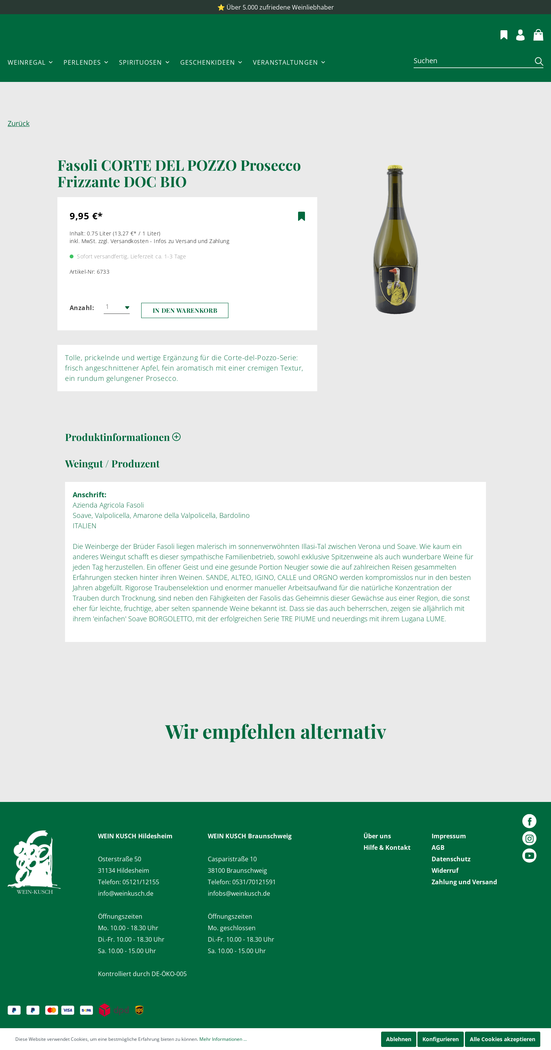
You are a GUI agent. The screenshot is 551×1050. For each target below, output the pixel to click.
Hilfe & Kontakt (387, 847)
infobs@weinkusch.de (239, 893)
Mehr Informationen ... (223, 1039)
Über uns (377, 836)
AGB (438, 847)
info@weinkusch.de (125, 893)
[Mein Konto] (516, 45)
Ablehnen (398, 1039)
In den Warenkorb (185, 333)
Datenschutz (451, 859)
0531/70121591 (254, 882)
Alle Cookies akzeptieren (502, 1039)
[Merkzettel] (499, 45)
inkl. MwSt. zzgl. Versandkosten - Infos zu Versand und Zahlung (149, 264)
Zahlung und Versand (464, 882)
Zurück (18, 146)
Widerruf (445, 870)
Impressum (449, 836)
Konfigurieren (440, 1039)
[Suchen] (472, 83)
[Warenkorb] (534, 45)
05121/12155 (140, 882)
